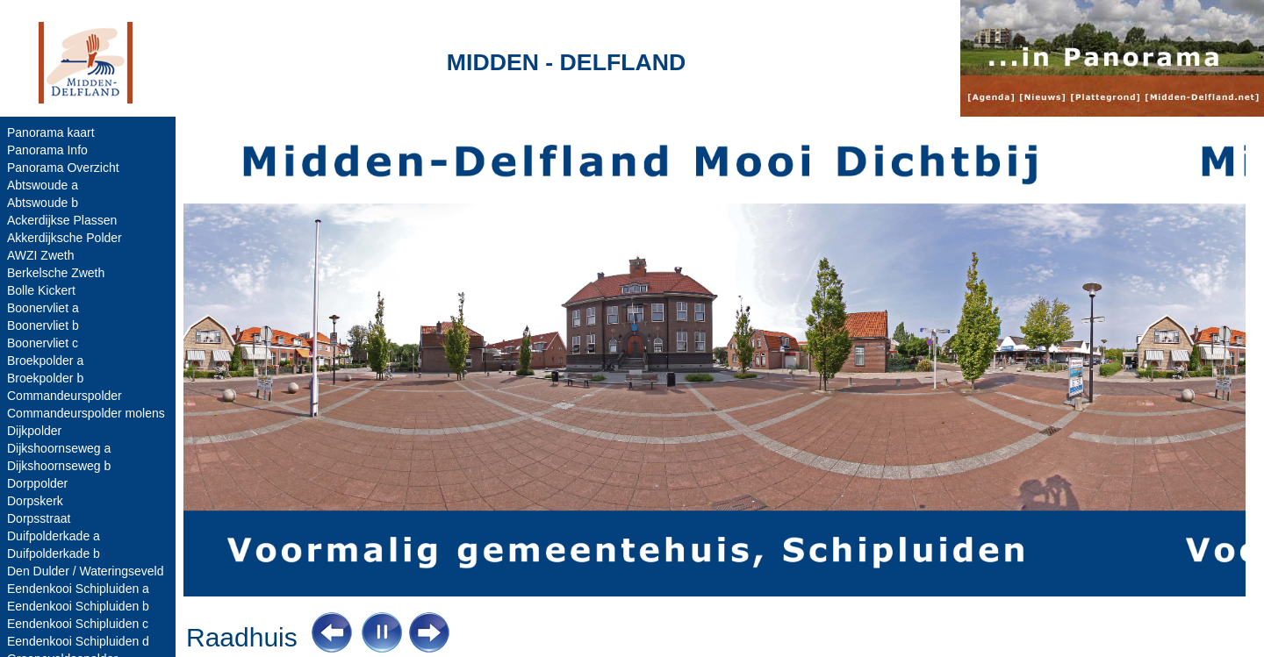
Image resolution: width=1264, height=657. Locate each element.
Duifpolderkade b (53, 553)
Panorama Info (47, 150)
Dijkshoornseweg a (59, 448)
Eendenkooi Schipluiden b (78, 606)
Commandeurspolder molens (86, 413)
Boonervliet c (42, 343)
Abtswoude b (42, 203)
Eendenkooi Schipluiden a (78, 589)
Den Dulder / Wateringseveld (85, 571)
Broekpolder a (45, 360)
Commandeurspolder (64, 396)
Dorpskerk (35, 501)
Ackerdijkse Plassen (62, 220)
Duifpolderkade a (53, 536)
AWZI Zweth (41, 255)
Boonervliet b (43, 325)
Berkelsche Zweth (55, 273)
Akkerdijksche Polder (64, 238)
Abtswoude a (42, 185)
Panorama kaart (51, 132)
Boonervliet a (43, 308)
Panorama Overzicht (63, 168)
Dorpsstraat (38, 518)
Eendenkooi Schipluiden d (78, 641)
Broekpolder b (45, 378)
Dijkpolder (34, 431)
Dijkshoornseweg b (59, 466)
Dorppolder (37, 483)
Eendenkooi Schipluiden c (77, 624)
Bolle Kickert (41, 290)
